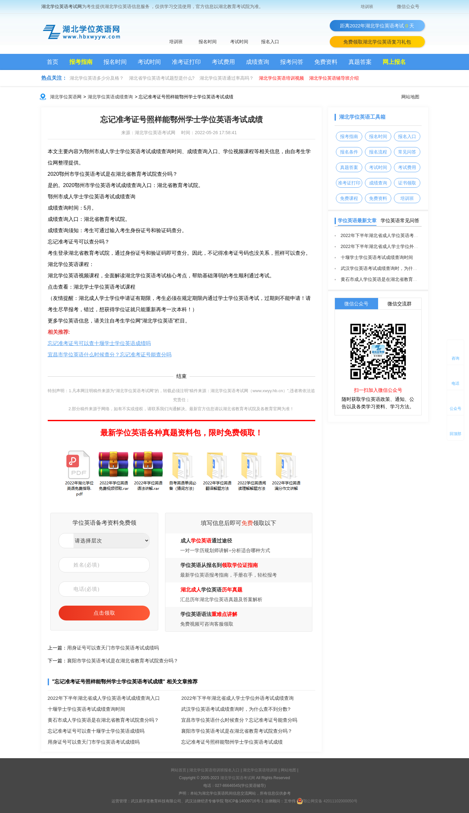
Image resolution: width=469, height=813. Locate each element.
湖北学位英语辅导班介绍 (334, 78)
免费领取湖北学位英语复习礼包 (377, 42)
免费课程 (349, 198)
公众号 (455, 408)
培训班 (367, 6)
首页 (52, 62)
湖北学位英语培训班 (260, 770)
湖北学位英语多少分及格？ (97, 78)
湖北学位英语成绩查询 (110, 96)
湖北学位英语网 (66, 96)
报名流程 (378, 151)
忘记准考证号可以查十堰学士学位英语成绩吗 (99, 343)
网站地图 (410, 96)
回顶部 (455, 433)
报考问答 (291, 62)
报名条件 (349, 151)
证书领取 (407, 182)
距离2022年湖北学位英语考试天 (377, 25)
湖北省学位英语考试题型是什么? (162, 78)
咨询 (455, 358)
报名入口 (270, 41)
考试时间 (239, 41)
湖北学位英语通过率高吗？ (227, 78)
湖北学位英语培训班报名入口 (214, 770)
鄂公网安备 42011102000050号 (327, 801)
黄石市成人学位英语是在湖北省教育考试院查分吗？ (103, 720)
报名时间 (208, 41)
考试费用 (223, 62)
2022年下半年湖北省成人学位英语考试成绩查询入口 (104, 698)
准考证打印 (186, 62)
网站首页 (178, 770)
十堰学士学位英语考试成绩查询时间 (86, 709)
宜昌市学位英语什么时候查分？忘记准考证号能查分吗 (109, 354)
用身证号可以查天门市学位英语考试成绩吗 (113, 647)
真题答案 (360, 62)
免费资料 (325, 62)
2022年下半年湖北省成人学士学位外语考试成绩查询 (237, 698)
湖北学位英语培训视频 (281, 78)
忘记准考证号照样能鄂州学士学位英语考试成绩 (181, 119)
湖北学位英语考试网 (61, 6)
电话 (455, 383)
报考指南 (81, 62)
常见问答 (407, 151)
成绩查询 (257, 62)
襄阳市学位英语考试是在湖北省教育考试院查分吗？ (122, 660)
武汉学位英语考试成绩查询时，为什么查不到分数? (235, 709)
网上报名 (394, 62)
